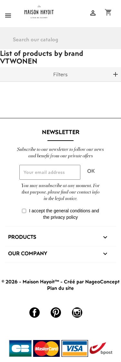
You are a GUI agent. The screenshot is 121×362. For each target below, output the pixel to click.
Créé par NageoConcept (92, 281)
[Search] (60, 39)
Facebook (34, 312)
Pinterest (56, 312)
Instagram (77, 312)
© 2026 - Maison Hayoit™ (31, 281)
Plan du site (60, 288)
